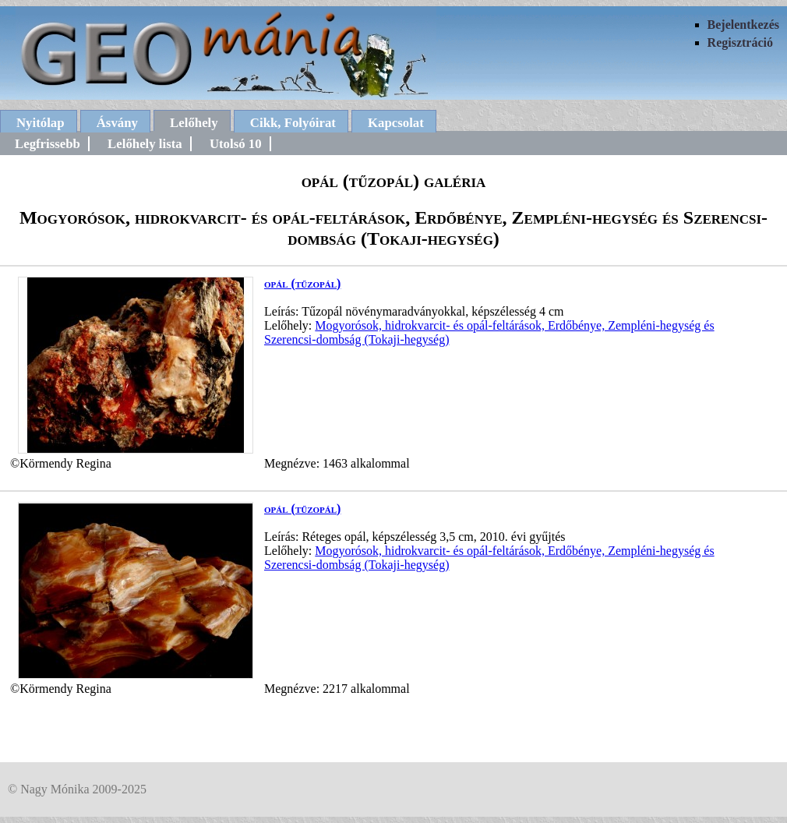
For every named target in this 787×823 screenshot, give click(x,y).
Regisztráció (740, 42)
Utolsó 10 (236, 143)
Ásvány (117, 122)
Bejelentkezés (743, 24)
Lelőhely (194, 122)
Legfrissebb (47, 143)
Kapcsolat (396, 122)
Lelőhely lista (145, 143)
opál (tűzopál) (302, 283)
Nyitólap (40, 122)
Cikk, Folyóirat (293, 122)
